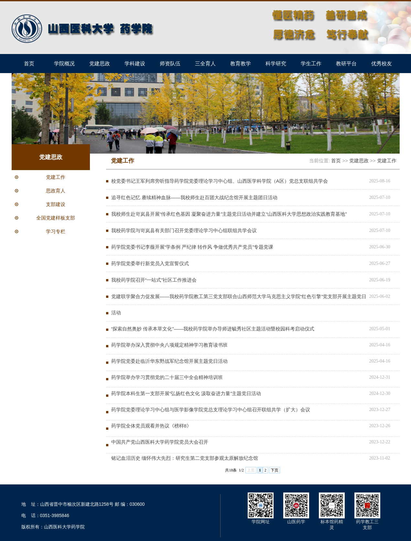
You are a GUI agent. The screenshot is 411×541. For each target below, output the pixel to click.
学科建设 (134, 63)
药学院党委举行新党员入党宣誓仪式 (150, 263)
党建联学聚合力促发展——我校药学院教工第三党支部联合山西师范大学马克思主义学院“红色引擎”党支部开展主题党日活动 (239, 304)
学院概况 (64, 63)
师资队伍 (170, 63)
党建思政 (99, 63)
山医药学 (296, 521)
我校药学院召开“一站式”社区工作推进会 (154, 279)
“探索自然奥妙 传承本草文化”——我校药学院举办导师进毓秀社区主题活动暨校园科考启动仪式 (213, 328)
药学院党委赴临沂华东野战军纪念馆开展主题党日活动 (169, 361)
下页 (274, 470)
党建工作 (386, 160)
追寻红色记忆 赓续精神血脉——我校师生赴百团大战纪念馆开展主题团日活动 (194, 197)
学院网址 (261, 521)
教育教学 (240, 63)
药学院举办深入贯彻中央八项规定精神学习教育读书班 (169, 344)
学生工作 (311, 63)
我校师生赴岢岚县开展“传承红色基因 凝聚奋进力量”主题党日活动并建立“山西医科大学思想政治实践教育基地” (229, 213)
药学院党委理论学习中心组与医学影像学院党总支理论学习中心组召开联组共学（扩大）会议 (210, 409)
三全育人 (205, 63)
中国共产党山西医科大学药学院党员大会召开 (159, 441)
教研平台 (346, 63)
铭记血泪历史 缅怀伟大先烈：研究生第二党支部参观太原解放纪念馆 (184, 458)
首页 (29, 63)
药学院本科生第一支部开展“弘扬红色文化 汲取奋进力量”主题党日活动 (186, 393)
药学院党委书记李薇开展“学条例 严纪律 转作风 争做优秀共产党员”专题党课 (192, 246)
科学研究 (275, 63)
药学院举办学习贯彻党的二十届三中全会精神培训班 (167, 377)
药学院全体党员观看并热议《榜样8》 (151, 425)
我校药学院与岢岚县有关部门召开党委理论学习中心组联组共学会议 (184, 230)
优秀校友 (381, 63)
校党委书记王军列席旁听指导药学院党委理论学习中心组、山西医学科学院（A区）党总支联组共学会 (219, 181)
